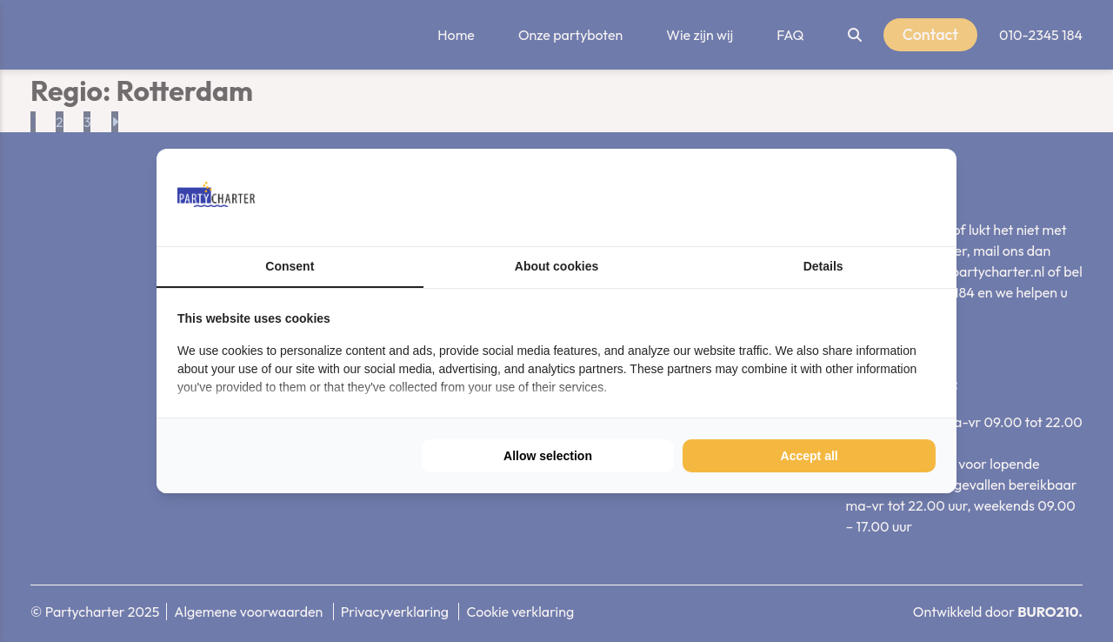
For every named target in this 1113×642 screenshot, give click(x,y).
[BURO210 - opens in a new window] (870, 197)
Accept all (809, 456)
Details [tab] (823, 266)
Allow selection (547, 456)
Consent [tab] (289, 266)
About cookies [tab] (556, 266)
